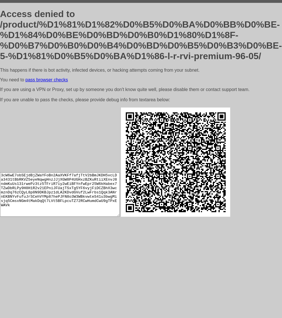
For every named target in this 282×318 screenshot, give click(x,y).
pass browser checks (46, 79)
